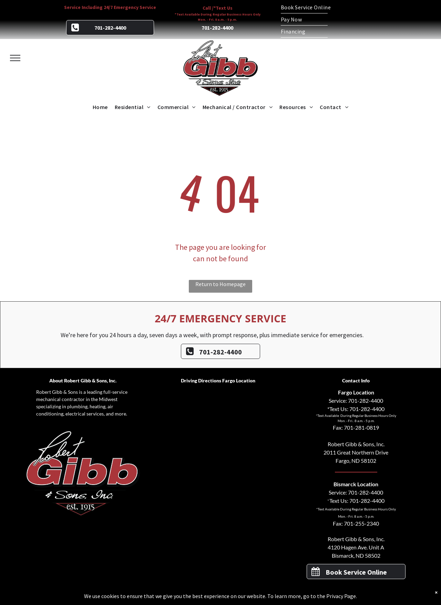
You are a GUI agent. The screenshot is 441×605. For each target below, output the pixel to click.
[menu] (15, 58)
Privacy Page (341, 596)
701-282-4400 (365, 400)
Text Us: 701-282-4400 (356, 500)
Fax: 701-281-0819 (356, 427)
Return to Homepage (220, 284)
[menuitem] (331, 7)
